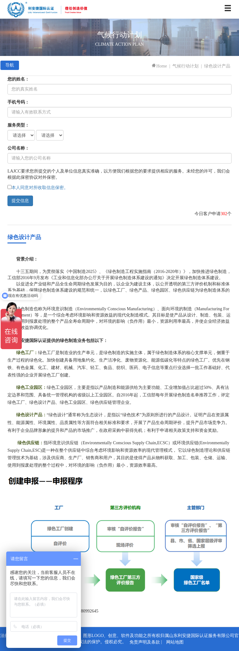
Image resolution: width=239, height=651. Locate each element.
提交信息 (20, 200)
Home (159, 66)
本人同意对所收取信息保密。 (40, 187)
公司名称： (18, 148)
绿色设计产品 (217, 66)
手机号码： (18, 102)
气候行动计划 (185, 66)
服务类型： (18, 125)
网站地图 (175, 642)
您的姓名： (18, 79)
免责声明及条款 (144, 642)
